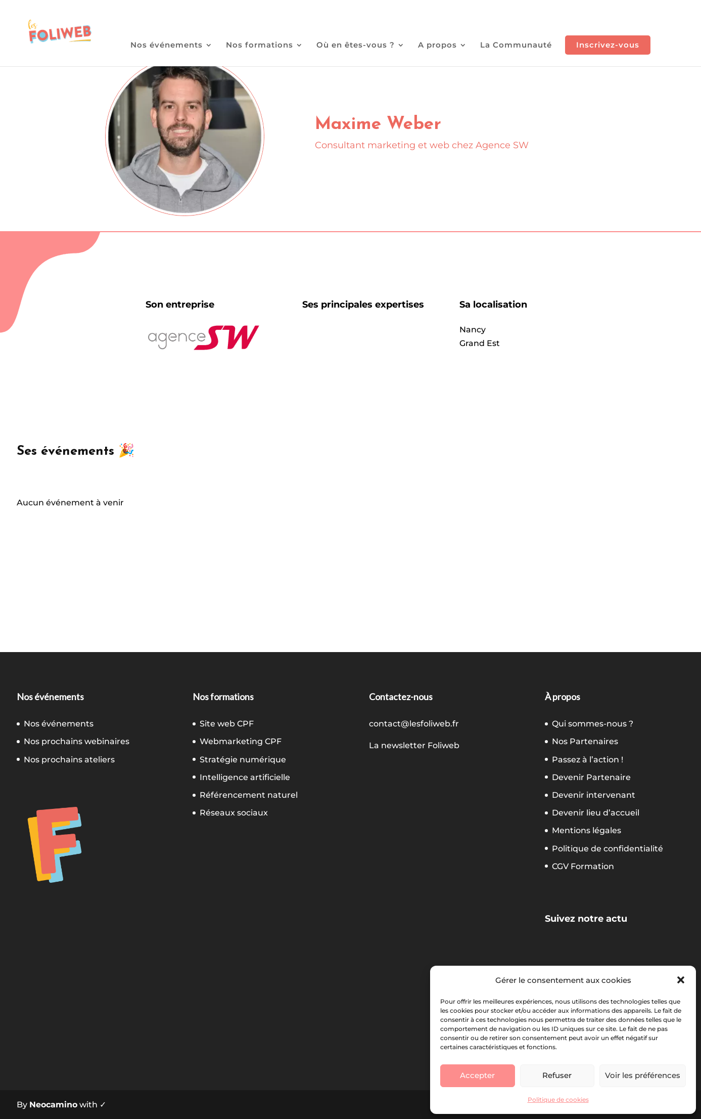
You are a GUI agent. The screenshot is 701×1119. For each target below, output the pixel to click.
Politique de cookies (558, 1099)
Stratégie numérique (243, 759)
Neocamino (53, 1104)
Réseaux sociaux (234, 812)
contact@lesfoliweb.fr (414, 723)
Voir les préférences (642, 1075)
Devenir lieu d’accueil (595, 812)
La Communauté (516, 45)
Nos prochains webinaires (76, 741)
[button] (681, 980)
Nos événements (166, 45)
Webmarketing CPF (241, 741)
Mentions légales (586, 830)
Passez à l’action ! (587, 759)
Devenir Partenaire (591, 777)
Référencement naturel (249, 795)
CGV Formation (583, 866)
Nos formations (259, 45)
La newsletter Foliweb (414, 745)
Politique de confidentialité (607, 848)
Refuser (557, 1075)
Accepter (477, 1075)
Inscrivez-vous (607, 45)
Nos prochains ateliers (69, 759)
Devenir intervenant (593, 795)
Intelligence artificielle (245, 777)
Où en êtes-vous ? (355, 45)
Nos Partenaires (585, 741)
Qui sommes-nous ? (592, 723)
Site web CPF (227, 723)
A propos (437, 45)
